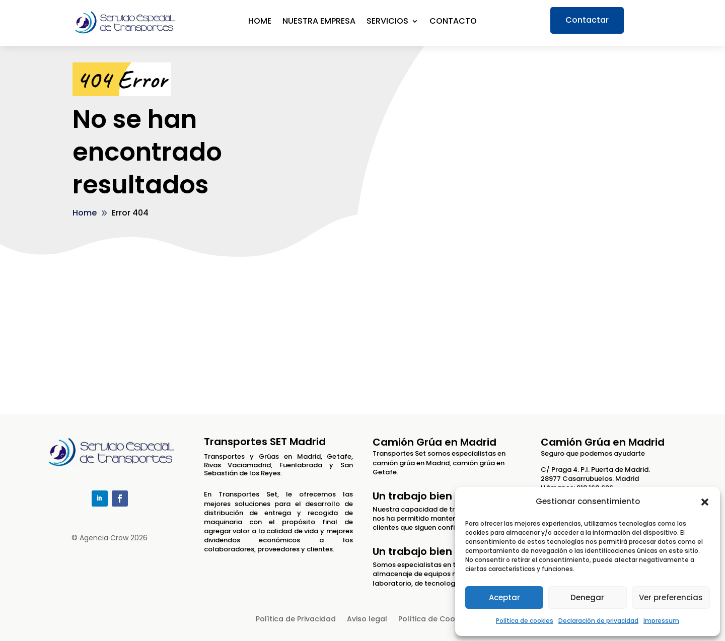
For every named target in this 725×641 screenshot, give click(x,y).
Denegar (587, 597)
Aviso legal (367, 619)
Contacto (453, 22)
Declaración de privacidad (598, 620)
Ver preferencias (671, 597)
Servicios (387, 22)
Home (259, 22)
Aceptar (504, 597)
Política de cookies (524, 620)
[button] (705, 502)
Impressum (661, 620)
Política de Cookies (433, 619)
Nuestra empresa (318, 22)
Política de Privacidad (296, 619)
